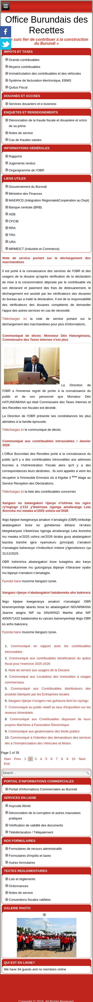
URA (12, 242)
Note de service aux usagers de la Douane (38, 670)
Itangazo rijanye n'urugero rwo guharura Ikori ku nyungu (48, 701)
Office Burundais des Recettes (46, 24)
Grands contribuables (24, 60)
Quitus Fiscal (18, 87)
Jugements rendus (22, 163)
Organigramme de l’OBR (26, 170)
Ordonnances (18, 886)
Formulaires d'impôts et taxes (30, 856)
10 (73, 759)
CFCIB (14, 221)
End (7, 763)
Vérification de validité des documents (36, 825)
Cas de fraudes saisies (25, 140)
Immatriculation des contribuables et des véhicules (45, 73)
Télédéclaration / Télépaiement (31, 832)
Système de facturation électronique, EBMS (40, 80)
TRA (12, 235)
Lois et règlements (22, 879)
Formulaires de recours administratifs (35, 849)
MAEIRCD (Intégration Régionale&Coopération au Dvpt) (49, 200)
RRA (12, 228)
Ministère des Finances (25, 193)
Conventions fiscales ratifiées (30, 900)
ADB (12, 214)
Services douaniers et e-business (33, 104)
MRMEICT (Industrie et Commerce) (34, 249)
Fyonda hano (11, 581)
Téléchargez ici (14, 319)
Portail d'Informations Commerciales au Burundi (43, 789)
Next (82, 759)
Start (7, 759)
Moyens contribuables (24, 67)
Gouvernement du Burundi (28, 187)
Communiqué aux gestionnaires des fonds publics (44, 731)
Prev (17, 759)
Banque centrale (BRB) (25, 207)
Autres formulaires (22, 862)
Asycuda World (20, 806)
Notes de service (21, 133)
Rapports (15, 156)
